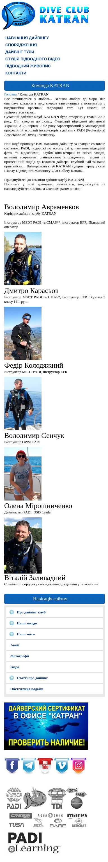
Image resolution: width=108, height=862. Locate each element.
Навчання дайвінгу (27, 38)
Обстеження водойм (26, 689)
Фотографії (19, 656)
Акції (14, 645)
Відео (14, 667)
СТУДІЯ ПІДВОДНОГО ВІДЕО (32, 59)
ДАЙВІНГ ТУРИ (19, 52)
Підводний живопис (28, 66)
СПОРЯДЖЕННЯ (21, 45)
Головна (10, 94)
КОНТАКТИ (15, 73)
